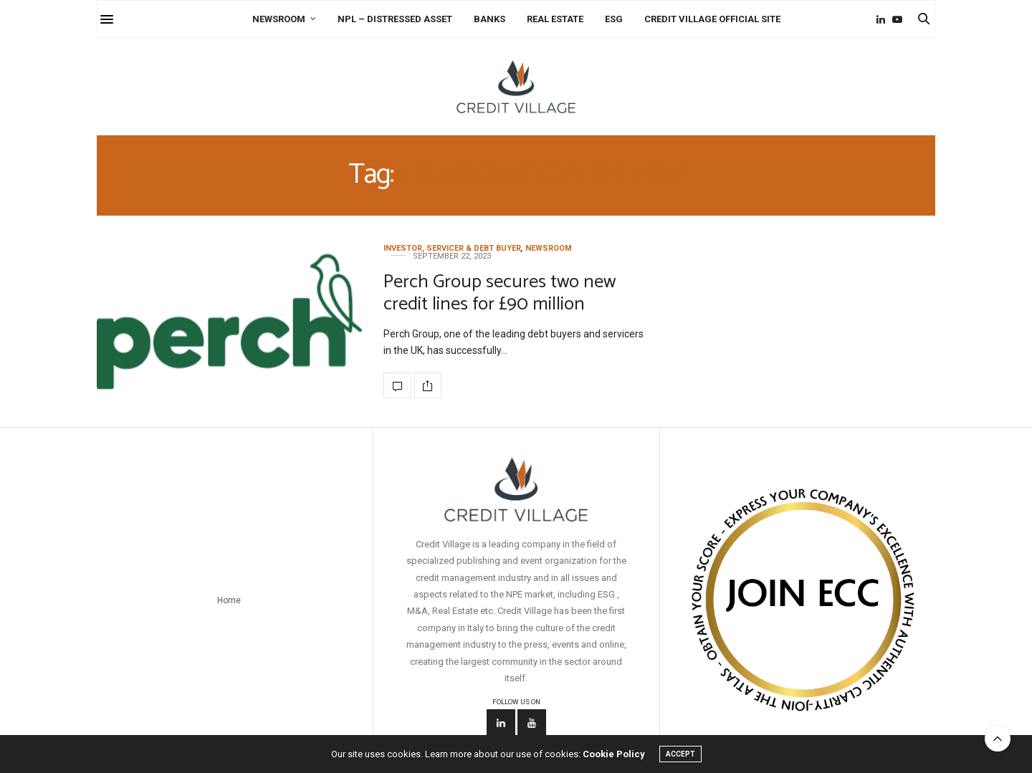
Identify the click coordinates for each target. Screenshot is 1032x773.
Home (229, 600)
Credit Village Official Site (712, 19)
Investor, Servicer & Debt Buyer (452, 248)
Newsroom (278, 19)
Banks (489, 19)
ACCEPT (680, 754)
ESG (614, 19)
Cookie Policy (614, 754)
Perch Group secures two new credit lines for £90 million (499, 293)
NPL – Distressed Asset (395, 19)
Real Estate (555, 19)
